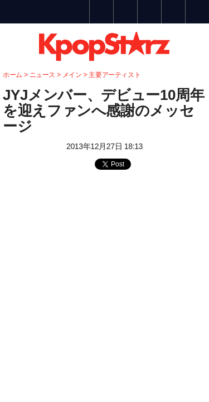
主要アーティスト (114, 75)
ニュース (43, 75)
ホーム (12, 75)
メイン (72, 75)
